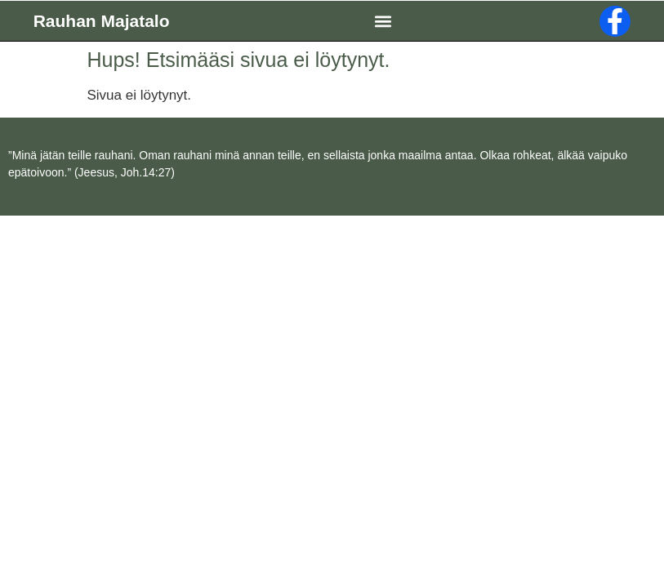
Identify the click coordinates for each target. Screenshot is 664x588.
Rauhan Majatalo (101, 20)
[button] (382, 20)
